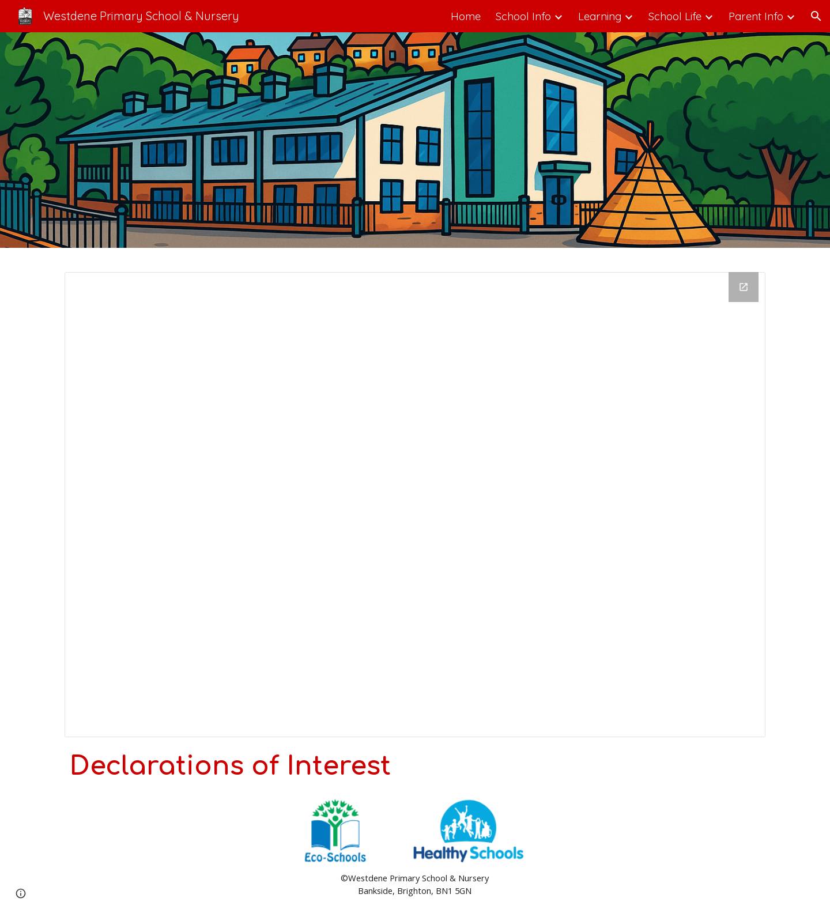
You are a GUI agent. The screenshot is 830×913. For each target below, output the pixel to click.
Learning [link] (599, 16)
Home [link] (466, 16)
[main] (415, 766)
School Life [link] (674, 16)
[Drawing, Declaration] (415, 504)
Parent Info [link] (756, 16)
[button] (816, 16)
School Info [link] (523, 16)
